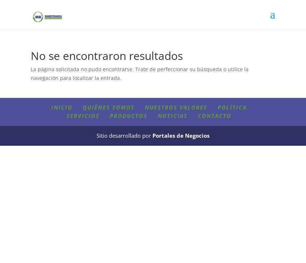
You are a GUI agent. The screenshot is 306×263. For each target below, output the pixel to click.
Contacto (214, 115)
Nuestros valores (176, 107)
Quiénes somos (109, 107)
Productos (128, 115)
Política (232, 107)
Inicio (61, 107)
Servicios (83, 115)
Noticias (173, 115)
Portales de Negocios (180, 135)
